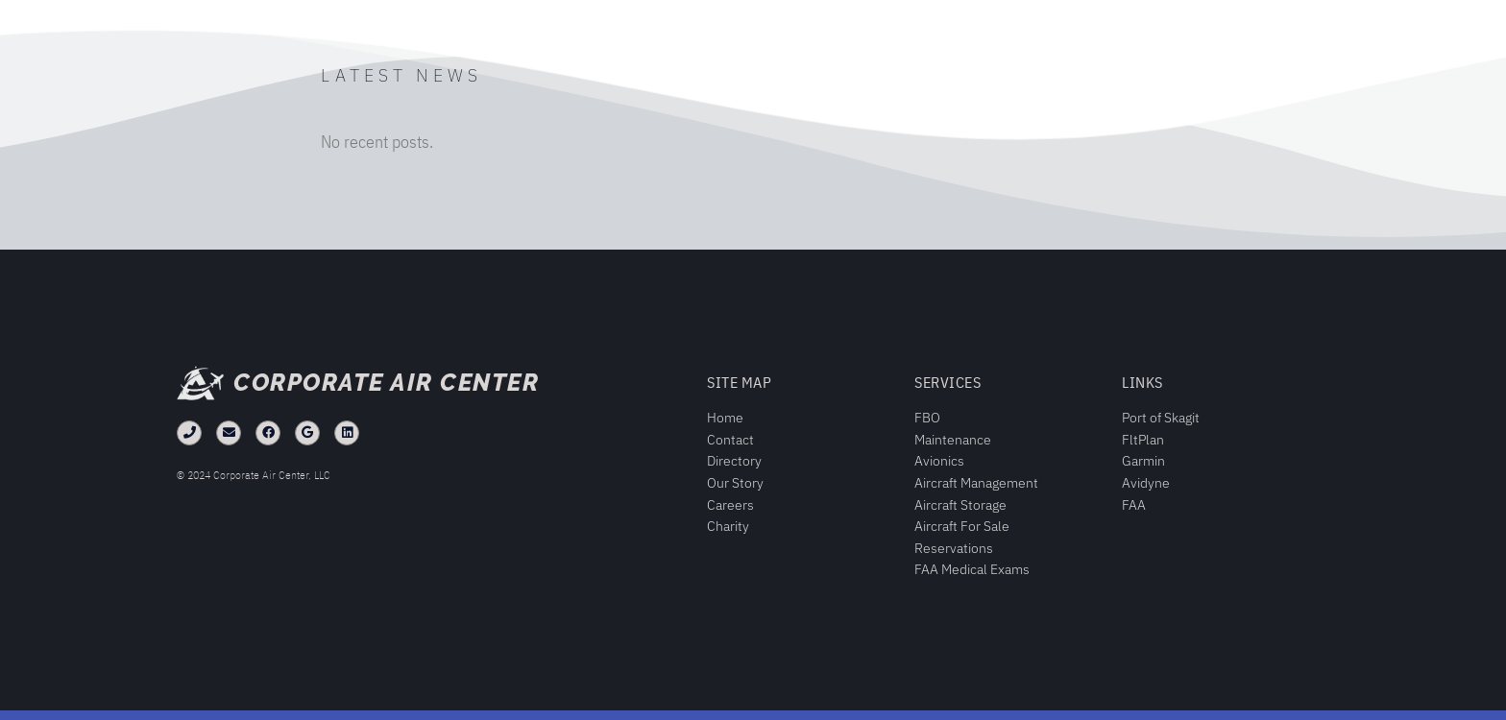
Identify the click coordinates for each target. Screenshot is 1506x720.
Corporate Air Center (386, 382)
